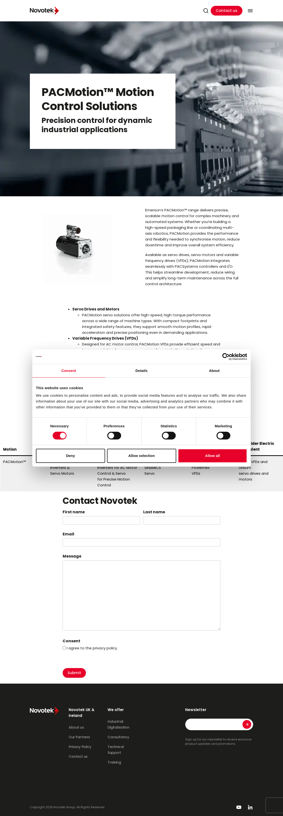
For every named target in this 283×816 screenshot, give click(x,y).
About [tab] (214, 371)
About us (76, 727)
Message (72, 556)
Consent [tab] (68, 371)
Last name (154, 512)
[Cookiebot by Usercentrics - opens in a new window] (226, 356)
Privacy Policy (80, 746)
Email (68, 534)
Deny (70, 456)
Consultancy (118, 737)
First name (74, 512)
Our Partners (79, 737)
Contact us (226, 10)
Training (114, 762)
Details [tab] (141, 371)
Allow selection (141, 456)
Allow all (212, 456)
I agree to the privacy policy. (92, 648)
